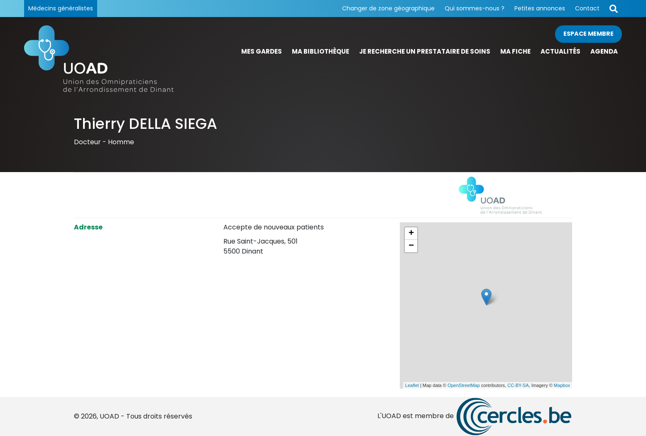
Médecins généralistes (60, 8)
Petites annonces (539, 8)
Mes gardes (261, 51)
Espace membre (588, 34)
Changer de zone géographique (388, 8)
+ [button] (411, 233)
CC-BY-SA (518, 385)
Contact (587, 8)
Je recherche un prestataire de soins (424, 51)
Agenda (604, 51)
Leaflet (412, 385)
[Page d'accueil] (99, 58)
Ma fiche (515, 51)
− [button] (411, 246)
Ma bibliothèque (320, 51)
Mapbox (562, 385)
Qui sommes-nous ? (474, 8)
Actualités (560, 51)
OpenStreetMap (464, 385)
